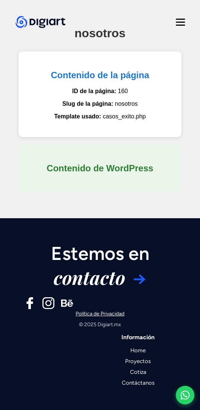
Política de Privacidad (100, 314)
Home (138, 350)
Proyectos (138, 361)
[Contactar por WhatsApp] (185, 395)
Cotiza (138, 372)
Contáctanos (138, 382)
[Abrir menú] (179, 20)
